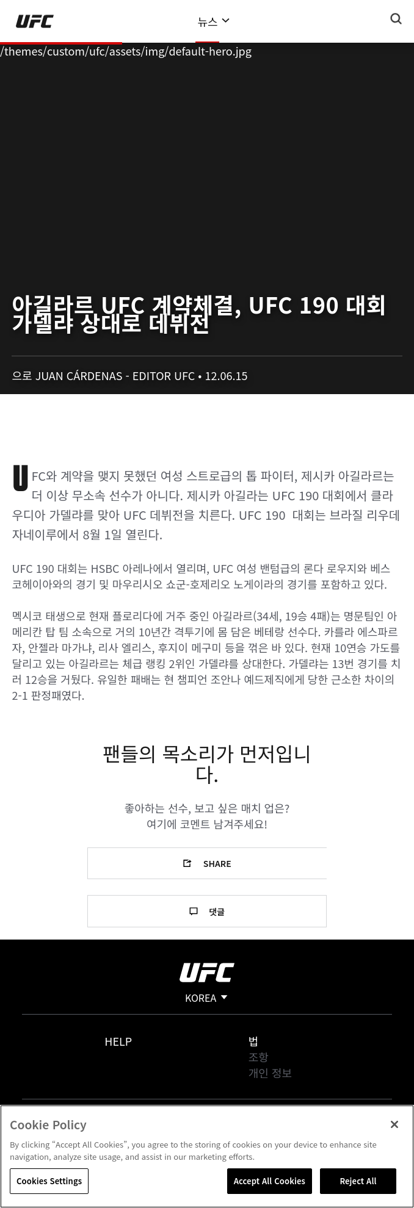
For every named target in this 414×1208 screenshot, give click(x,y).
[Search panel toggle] (396, 19)
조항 (259, 1057)
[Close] (394, 1124)
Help (118, 1041)
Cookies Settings (49, 1181)
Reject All (358, 1181)
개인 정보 (270, 1072)
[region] (207, 1156)
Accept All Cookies (269, 1181)
